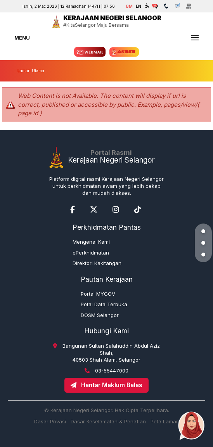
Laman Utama (30, 70)
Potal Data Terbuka (104, 304)
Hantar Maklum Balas (106, 385)
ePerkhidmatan (91, 252)
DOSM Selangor (100, 315)
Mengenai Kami (91, 242)
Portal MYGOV (98, 294)
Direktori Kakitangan (97, 263)
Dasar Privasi (50, 421)
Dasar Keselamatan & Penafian (108, 421)
